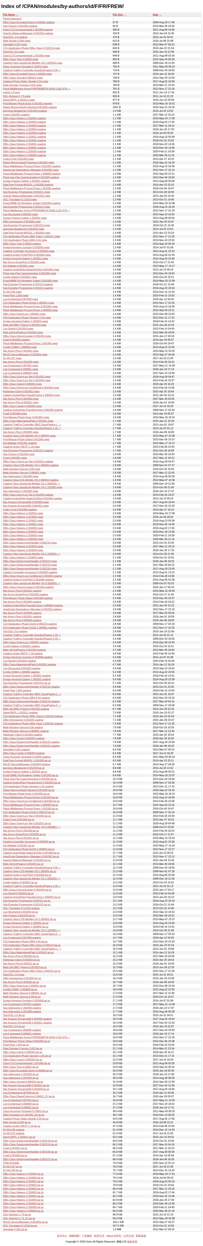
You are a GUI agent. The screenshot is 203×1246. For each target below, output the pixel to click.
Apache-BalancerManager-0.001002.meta (26, 196)
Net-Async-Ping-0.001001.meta (20, 351)
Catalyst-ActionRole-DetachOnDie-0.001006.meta (31, 269)
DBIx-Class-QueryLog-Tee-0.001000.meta (26, 380)
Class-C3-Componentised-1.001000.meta (26, 55)
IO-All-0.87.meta (12, 358)
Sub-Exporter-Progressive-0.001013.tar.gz (27, 904)
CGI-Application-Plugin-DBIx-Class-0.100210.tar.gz (32, 945)
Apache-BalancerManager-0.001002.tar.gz (27, 860)
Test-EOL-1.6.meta (13, 974)
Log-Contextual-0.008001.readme (22, 1033)
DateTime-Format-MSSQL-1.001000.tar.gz (27, 760)
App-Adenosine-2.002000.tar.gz (21, 1074)
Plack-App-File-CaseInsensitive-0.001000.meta (29, 273)
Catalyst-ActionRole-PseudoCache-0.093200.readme (33, 410)
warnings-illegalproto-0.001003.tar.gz (24, 768)
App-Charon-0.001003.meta (18, 454)
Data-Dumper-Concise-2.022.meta (22, 85)
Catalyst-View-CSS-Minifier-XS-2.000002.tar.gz (29, 919)
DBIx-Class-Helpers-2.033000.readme (24, 133)
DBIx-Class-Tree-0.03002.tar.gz (21, 1067)
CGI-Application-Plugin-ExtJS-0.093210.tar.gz (29, 812)
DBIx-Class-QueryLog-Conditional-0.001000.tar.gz (31, 801)
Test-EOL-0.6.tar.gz (14, 1026)
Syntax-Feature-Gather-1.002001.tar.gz (25, 771)
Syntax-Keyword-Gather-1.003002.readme (27, 675)
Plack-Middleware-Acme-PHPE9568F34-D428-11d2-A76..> (36, 88)
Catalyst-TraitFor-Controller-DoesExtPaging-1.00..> (32, 428)
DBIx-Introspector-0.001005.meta (22, 221)
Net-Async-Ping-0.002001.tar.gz (21, 963)
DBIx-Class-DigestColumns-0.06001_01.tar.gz (29, 1096)
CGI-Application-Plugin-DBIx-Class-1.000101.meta (31, 236)
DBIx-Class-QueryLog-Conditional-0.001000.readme (32, 576)
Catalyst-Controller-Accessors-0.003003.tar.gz (29, 841)
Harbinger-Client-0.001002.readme (22, 734)
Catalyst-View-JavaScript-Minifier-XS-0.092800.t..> (31, 827)
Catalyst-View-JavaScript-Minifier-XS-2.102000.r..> (31, 554)
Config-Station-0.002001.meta (20, 277)
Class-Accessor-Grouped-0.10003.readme (27, 757)
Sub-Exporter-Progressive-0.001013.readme (28, 284)
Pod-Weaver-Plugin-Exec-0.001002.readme (27, 103)
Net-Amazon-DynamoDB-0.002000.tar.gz (26, 1089)
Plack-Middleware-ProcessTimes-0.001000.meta (30, 306)
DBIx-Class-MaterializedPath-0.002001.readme (29, 664)
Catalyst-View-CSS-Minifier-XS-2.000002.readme (31, 480)
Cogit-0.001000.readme (16, 339)
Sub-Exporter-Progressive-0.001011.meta (26, 192)
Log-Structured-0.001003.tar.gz (20, 912)
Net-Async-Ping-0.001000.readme (22, 601)
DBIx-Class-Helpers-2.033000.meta (23, 517)
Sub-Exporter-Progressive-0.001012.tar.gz (27, 900)
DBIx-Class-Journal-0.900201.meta (23, 77)
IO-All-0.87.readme (13, 1133)
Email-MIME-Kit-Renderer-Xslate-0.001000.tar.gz (30, 775)
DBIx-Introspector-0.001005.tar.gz (22, 978)
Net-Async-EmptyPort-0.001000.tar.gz (24, 834)
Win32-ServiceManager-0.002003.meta (25, 354)
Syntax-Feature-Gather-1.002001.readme (26, 181)
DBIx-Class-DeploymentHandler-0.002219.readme (31, 701)
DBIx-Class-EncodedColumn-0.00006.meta (27, 74)
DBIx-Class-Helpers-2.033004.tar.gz (23, 1200)
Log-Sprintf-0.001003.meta (18, 328)
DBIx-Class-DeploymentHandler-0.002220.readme (31, 742)
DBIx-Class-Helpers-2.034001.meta (23, 524)
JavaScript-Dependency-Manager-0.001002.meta (31, 170)
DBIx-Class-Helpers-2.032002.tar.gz (23, 1174)
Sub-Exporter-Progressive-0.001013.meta (26, 225)
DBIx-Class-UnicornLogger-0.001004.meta (27, 336)
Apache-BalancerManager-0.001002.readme (28, 33)
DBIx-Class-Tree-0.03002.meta (20, 59)
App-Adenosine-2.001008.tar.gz (21, 1078)
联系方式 (99, 1235)
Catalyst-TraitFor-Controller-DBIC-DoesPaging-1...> (32, 424)
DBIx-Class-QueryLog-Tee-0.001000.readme (28, 494)
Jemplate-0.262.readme (16, 749)
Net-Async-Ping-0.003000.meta (20, 432)
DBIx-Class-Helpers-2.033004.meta (23, 550)
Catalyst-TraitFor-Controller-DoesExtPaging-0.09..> (32, 70)
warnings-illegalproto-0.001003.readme (25, 111)
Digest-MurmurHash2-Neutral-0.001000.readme (30, 107)
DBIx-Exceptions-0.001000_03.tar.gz (23, 1115)
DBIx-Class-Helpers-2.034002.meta (23, 531)
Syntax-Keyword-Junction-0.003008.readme (27, 657)
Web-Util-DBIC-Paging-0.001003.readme (26, 709)
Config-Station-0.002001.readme (21, 646)
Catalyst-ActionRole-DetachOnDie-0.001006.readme (32, 498)
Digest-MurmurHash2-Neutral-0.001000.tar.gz (29, 790)
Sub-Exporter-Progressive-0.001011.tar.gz (27, 683)
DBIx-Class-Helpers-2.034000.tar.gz (23, 1192)
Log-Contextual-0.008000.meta (20, 373)
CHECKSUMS (11, 1163)
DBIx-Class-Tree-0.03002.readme (22, 243)
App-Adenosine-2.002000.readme (22, 1008)
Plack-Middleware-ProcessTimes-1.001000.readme (32, 188)
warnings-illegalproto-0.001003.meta (23, 229)
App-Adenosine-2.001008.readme (22, 1011)
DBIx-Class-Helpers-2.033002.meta (23, 557)
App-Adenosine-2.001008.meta (20, 476)
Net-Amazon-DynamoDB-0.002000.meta (26, 502)
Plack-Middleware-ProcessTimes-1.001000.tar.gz (30, 808)
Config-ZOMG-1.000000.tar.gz (20, 989)
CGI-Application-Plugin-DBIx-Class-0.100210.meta (31, 48)
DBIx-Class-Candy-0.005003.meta (22, 406)
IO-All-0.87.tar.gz (12, 1166)
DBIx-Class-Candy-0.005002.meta (22, 384)
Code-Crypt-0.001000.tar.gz (18, 819)
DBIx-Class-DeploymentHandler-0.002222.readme (31, 746)
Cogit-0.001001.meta (15, 458)
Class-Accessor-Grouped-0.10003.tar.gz (25, 1111)
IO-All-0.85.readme (13, 1129)
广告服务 (87, 1235)
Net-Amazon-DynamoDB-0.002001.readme (27, 1022)
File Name (9, 14)
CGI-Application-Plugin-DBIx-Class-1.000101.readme (33, 723)
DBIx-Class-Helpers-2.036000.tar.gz (23, 1211)
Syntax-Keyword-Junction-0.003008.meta (26, 247)
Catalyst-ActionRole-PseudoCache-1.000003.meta (31, 395)
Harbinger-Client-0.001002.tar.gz (21, 959)
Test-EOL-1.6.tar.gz (14, 1015)
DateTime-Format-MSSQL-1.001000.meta (26, 232)
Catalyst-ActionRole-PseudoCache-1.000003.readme (33, 605)
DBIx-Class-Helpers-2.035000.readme (24, 151)
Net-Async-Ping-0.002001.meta (20, 402)
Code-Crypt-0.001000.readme (20, 509)
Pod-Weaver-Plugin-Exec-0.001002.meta (26, 417)
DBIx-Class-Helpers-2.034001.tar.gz (23, 1196)
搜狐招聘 (74, 1235)
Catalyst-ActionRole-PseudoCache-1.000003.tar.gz (31, 897)
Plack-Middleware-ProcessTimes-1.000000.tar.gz (30, 805)
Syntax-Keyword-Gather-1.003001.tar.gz (25, 923)
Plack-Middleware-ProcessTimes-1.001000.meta (30, 343)
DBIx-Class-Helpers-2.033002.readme (24, 140)
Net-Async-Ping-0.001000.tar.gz (21, 830)
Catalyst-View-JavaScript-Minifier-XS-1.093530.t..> (31, 878)
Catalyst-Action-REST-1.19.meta (21, 446)
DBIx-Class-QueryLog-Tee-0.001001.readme (28, 461)
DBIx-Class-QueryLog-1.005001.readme (25, 642)
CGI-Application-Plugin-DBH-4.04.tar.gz (25, 941)
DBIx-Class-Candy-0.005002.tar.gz (22, 1052)
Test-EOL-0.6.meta (13, 51)
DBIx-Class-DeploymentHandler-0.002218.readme (31, 686)
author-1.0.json (11, 92)
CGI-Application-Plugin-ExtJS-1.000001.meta (28, 303)
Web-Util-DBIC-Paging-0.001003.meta (24, 325)
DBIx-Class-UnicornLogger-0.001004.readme (28, 587)
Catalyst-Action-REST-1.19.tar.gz (21, 1126)
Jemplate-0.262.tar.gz (15, 1229)
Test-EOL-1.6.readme (15, 37)
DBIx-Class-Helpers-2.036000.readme (24, 155)
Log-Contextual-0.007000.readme (22, 937)
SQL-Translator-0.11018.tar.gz (20, 1225)
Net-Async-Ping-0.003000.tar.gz (21, 982)
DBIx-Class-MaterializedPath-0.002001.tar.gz (28, 952)
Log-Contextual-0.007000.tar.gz (21, 1092)
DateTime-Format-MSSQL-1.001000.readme (28, 184)
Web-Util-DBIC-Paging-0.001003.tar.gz (25, 967)
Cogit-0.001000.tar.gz (15, 1155)
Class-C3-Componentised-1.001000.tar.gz (26, 1063)
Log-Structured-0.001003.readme (22, 668)
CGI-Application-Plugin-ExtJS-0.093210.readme (30, 624)
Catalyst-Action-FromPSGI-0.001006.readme (28, 579)
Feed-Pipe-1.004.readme (17, 690)
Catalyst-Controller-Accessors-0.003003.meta (28, 251)
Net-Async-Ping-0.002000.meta (20, 399)
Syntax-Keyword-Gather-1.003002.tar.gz (25, 926)
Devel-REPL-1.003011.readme (20, 712)
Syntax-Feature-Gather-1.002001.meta (25, 218)
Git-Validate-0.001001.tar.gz (18, 845)
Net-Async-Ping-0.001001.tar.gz (21, 838)
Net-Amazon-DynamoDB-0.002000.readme (27, 1019)
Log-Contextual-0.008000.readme (22, 1030)
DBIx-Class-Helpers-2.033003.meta (23, 546)
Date (155, 14)
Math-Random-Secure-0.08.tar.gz (22, 996)
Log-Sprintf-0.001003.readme (19, 661)
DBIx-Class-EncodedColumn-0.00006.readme (29, 22)
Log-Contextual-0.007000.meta (20, 299)
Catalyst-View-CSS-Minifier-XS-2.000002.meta (29, 435)
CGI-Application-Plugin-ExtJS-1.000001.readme (30, 627)
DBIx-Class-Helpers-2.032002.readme (24, 118)
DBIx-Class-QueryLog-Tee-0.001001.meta (26, 376)
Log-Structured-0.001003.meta (20, 214)
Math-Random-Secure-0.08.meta (21, 469)
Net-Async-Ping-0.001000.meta (20, 362)
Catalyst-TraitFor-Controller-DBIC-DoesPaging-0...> (32, 705)
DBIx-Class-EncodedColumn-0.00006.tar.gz (27, 1070)
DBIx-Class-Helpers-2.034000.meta (23, 528)
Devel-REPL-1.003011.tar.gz (19, 1137)
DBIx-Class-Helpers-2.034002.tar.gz (23, 1203)
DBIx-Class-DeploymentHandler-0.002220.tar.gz (30, 1151)
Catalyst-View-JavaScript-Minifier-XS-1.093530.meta (32, 63)
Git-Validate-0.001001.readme (20, 443)
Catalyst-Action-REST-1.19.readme (23, 653)
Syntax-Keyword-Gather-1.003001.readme (27, 679)
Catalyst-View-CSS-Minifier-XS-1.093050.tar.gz (29, 871)
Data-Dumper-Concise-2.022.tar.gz (22, 1048)
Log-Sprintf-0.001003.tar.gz (18, 893)
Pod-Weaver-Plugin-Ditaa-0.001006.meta (26, 439)
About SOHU (114, 1235)
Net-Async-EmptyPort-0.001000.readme (25, 594)
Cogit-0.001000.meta (15, 413)
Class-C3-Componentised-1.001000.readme (28, 29)
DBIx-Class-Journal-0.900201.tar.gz (23, 1081)
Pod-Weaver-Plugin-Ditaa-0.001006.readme (27, 598)
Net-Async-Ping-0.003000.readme (22, 620)
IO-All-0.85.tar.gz (12, 1170)
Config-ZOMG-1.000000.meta (20, 347)
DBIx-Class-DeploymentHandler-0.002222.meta (30, 561)
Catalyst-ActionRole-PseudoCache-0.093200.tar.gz (31, 782)
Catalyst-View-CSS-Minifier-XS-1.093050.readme (31, 465)
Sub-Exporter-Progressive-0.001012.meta (26, 207)
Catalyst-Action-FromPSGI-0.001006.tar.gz (27, 875)
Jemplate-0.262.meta (15, 44)
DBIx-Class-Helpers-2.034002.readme (24, 147)
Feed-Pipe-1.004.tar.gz (16, 1045)
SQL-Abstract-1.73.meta (16, 96)
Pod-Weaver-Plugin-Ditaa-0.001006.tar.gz (26, 1041)
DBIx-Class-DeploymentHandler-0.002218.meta (30, 542)
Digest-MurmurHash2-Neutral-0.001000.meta (28, 162)
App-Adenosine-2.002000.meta (20, 491)
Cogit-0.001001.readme (16, 114)
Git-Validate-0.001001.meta (18, 266)
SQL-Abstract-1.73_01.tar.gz (19, 1218)
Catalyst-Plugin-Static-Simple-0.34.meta (25, 81)
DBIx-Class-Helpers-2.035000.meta (23, 535)
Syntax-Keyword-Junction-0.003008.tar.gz (26, 1000)
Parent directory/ (12, 18)
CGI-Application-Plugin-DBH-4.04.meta (25, 240)
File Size (118, 14)
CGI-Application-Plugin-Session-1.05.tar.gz (27, 1055)
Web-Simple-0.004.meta (16, 40)
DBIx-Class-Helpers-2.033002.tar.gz (23, 1185)
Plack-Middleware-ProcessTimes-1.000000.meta (30, 310)
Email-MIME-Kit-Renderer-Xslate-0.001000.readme (32, 203)
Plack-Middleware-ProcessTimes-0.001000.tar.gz (30, 797)
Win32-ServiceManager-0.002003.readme (26, 764)
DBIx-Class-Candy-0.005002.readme (24, 738)
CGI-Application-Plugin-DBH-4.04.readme (26, 697)
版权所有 (132, 1241)
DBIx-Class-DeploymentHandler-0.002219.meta (30, 565)
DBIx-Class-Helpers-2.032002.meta (23, 513)
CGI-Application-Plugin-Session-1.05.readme (28, 786)
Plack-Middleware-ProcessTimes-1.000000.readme (32, 173)
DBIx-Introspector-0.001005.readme (23, 720)
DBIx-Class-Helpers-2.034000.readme (24, 122)
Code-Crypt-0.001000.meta (18, 159)
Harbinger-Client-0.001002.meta (21, 391)
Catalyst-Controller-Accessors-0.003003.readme (30, 572)
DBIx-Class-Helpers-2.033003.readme (24, 125)
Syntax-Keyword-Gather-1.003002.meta (25, 321)
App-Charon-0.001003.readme (20, 26)
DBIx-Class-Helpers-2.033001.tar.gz (23, 1181)
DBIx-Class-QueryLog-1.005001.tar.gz (24, 985)
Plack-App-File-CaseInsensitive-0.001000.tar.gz (30, 779)
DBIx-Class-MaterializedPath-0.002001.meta (28, 421)
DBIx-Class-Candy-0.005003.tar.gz (22, 1059)
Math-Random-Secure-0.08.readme (23, 727)
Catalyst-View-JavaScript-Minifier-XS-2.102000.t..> (31, 930)
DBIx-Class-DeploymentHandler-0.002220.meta (30, 568)
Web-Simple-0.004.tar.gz (17, 1122)
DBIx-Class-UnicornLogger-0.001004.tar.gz (27, 889)
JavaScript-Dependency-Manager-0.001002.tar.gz (31, 856)
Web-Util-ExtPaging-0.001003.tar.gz (23, 864)
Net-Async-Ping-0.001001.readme (22, 590)
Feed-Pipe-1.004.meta (15, 295)
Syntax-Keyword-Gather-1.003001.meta (25, 258)
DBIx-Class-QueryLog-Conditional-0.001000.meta (31, 387)
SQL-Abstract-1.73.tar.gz (17, 1214)
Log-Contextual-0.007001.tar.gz (21, 1100)
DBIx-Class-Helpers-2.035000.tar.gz (23, 1207)
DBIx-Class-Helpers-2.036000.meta (23, 539)
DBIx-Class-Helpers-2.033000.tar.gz (23, 1177)
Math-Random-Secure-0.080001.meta (24, 472)
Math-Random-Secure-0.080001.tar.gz (24, 993)
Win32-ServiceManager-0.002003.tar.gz (25, 1222)
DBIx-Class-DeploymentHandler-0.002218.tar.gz (30, 1141)
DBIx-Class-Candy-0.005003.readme (24, 753)
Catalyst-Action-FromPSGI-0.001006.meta (27, 255)
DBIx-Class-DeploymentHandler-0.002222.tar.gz (30, 1159)
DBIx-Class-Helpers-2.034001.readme (24, 144)
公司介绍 (129, 1235)
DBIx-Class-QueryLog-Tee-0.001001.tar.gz (27, 823)
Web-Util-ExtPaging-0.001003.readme (24, 650)
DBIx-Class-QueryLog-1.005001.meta (24, 314)
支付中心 (62, 1235)
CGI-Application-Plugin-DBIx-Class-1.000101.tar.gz (32, 971)
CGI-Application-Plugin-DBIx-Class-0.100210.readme (33, 716)
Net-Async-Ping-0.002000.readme (22, 613)
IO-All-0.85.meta (12, 292)
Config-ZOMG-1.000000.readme (21, 672)
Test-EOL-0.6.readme (15, 631)
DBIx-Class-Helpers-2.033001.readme (24, 136)
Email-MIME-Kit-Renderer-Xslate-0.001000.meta (30, 280)
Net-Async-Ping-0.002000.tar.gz (21, 956)
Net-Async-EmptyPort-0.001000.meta (24, 262)
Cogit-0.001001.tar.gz (15, 1148)
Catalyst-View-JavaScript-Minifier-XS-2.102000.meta (32, 487)
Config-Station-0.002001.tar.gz (20, 882)
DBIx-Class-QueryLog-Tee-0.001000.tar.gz (27, 816)
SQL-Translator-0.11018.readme (21, 908)
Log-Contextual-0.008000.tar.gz (21, 1104)
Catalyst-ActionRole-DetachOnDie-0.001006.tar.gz (31, 853)
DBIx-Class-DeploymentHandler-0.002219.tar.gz (30, 1144)
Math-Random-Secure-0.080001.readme (26, 731)
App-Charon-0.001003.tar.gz (19, 915)
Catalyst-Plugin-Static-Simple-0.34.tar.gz (26, 1118)
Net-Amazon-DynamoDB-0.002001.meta (26, 505)
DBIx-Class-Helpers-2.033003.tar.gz (23, 1188)
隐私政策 (141, 1235)
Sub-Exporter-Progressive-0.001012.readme (28, 288)
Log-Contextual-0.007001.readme (22, 1004)
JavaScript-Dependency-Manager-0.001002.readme (32, 609)
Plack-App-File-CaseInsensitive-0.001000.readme (31, 177)
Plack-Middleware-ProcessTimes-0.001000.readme (32, 166)
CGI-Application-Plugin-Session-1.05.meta (27, 317)
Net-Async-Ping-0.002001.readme (22, 616)
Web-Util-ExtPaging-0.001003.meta (23, 332)
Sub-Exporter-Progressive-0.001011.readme (28, 450)
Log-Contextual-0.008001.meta (20, 369)
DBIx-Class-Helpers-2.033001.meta (23, 520)
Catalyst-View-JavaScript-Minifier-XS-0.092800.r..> (31, 583)
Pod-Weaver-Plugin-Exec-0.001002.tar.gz (26, 793)
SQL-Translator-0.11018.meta (20, 199)
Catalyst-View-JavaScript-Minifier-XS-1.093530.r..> (31, 483)
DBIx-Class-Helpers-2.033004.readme (24, 129)
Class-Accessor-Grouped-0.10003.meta (25, 66)
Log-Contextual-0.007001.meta (20, 365)
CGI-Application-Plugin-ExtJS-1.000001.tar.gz (29, 849)
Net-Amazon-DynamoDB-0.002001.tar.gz (26, 1085)
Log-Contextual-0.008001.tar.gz (21, 1107)
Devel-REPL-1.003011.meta (19, 100)
